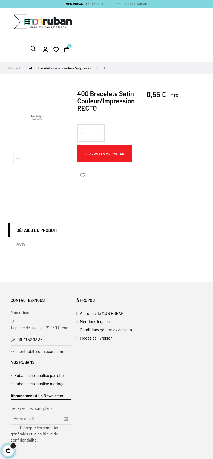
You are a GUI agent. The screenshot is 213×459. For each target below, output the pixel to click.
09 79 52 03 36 (30, 339)
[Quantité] (91, 133)
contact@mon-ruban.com (40, 351)
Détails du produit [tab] (36, 230)
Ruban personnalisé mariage (39, 383)
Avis (20, 244)
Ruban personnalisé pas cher (39, 375)
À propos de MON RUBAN (102, 313)
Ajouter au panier (104, 153)
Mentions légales (95, 321)
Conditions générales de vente (106, 329)
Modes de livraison (96, 337)
